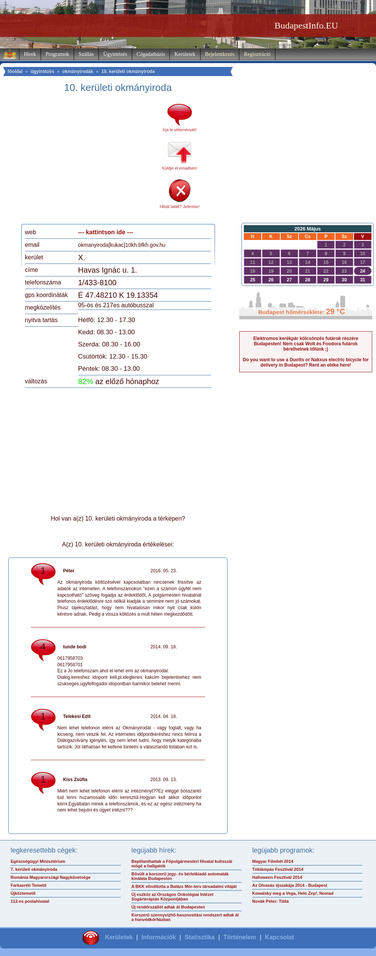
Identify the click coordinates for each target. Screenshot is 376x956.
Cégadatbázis (151, 54)
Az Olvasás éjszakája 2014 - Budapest (289, 885)
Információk (158, 937)
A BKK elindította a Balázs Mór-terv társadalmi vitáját (184, 886)
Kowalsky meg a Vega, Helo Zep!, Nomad (292, 893)
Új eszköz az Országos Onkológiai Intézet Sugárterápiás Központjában (172, 896)
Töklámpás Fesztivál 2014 (277, 869)
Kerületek (184, 54)
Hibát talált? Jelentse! (179, 206)
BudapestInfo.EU (306, 25)
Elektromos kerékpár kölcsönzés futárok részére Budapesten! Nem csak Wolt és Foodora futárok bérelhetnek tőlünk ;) (305, 344)
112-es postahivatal (30, 901)
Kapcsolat (279, 937)
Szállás (86, 54)
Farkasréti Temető (28, 885)
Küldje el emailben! (179, 168)
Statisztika (200, 937)
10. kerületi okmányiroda (128, 71)
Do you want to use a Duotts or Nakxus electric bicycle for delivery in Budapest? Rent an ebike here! (305, 362)
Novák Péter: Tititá (270, 901)
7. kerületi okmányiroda (34, 869)
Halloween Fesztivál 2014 (277, 877)
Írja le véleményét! (179, 129)
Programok (57, 54)
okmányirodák (77, 71)
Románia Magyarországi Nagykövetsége (50, 877)
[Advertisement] (88, 161)
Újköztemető (23, 893)
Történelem (239, 937)
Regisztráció (257, 54)
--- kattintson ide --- (105, 232)
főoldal (15, 71)
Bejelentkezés (220, 54)
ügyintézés (42, 71)
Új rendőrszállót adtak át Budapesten (168, 907)
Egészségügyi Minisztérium (38, 861)
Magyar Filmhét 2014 (272, 861)
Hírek (30, 54)
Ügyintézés (115, 54)
